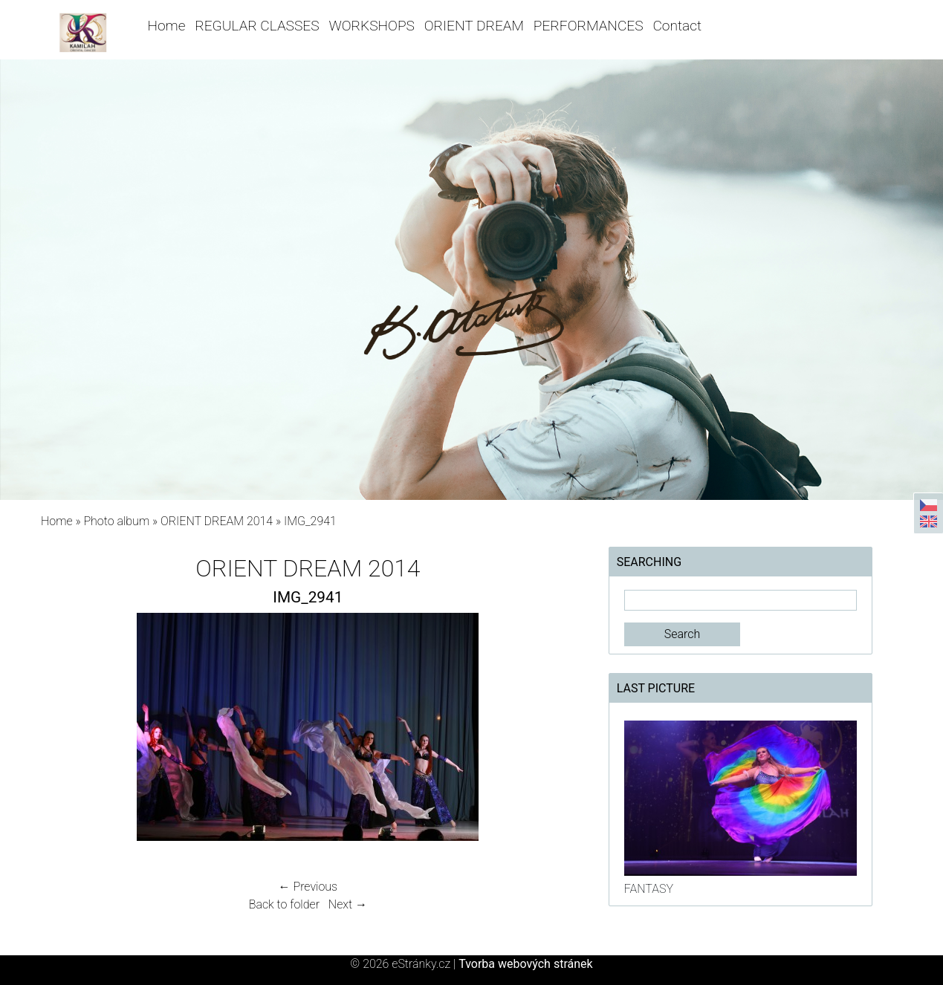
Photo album (116, 521)
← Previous (308, 887)
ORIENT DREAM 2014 (217, 521)
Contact (676, 25)
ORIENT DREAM (474, 25)
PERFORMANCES (589, 25)
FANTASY (648, 889)
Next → (347, 904)
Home (166, 25)
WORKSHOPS (371, 25)
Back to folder (284, 904)
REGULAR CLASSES (257, 25)
